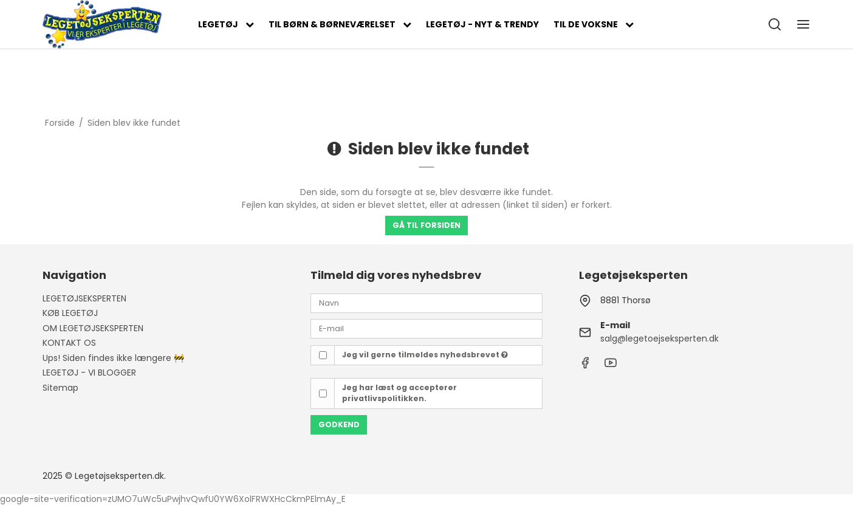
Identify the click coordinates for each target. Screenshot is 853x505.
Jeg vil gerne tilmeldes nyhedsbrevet (425, 354)
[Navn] (426, 303)
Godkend (339, 424)
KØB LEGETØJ (70, 313)
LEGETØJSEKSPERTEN (84, 298)
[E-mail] (426, 328)
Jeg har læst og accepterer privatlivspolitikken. (399, 393)
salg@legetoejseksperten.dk (659, 338)
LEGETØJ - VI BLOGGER (89, 372)
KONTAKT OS (69, 343)
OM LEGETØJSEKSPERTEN (93, 328)
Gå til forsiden (426, 225)
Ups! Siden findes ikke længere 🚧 (113, 358)
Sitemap (60, 388)
